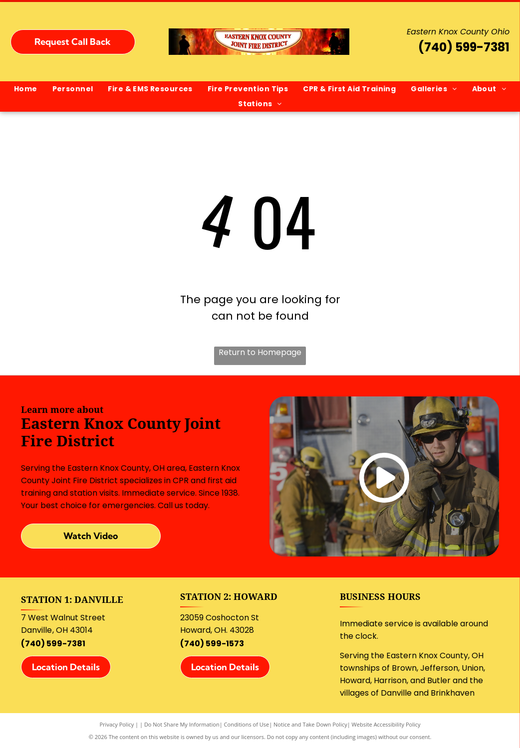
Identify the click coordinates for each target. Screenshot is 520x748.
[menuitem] (25, 89)
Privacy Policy (117, 724)
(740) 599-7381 (464, 47)
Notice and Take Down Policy (310, 724)
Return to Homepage (260, 352)
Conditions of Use (246, 724)
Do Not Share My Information (182, 724)
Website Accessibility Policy (386, 724)
